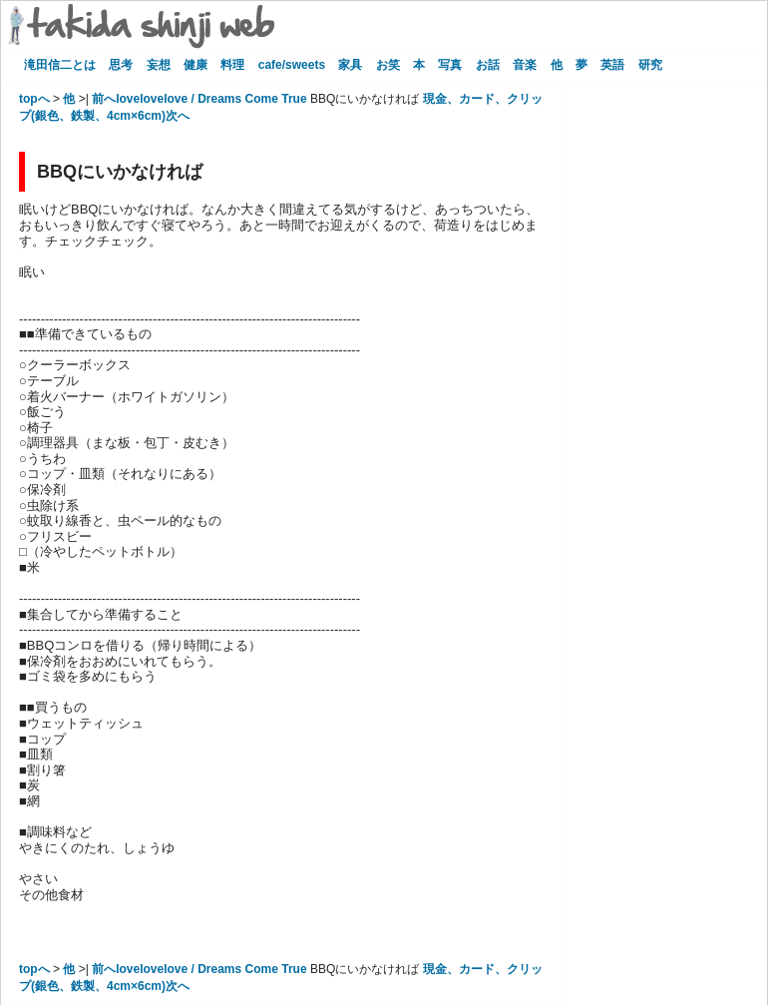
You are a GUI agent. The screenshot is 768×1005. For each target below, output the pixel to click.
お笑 (388, 65)
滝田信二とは (60, 65)
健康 (195, 65)
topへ (34, 99)
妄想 (159, 65)
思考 (121, 65)
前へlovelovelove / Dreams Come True (199, 99)
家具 (350, 65)
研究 (650, 65)
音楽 (525, 65)
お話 (488, 65)
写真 (450, 65)
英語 (612, 65)
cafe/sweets (291, 65)
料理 (232, 65)
